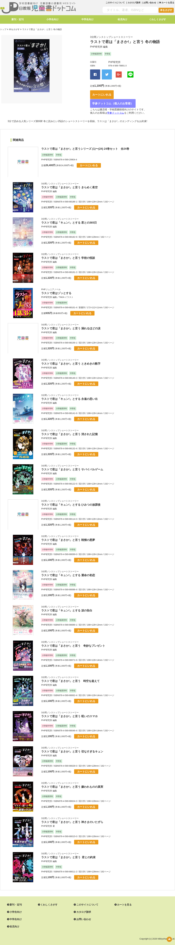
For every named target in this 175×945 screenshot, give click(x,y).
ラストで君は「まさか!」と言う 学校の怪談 (68, 252)
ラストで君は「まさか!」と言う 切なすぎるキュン (72, 746)
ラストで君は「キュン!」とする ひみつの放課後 (70, 499)
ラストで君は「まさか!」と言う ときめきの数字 (70, 358)
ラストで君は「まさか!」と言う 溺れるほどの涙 (70, 322)
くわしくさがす (157, 19)
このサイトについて (115, 2)
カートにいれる (104, 89)
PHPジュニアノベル (51, 284)
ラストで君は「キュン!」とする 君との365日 (69, 217)
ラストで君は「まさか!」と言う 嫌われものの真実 (72, 781)
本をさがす (166, 10)
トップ (3, 29)
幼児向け (122, 19)
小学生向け (52, 19)
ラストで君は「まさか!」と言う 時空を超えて (70, 675)
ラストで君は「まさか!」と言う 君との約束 (68, 851)
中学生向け (87, 19)
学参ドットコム (115, 107)
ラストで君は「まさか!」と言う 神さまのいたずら (72, 816)
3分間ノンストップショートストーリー (111, 36)
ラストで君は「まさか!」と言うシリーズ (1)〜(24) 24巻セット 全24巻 (85, 143)
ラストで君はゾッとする (56, 287)
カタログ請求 (134, 2)
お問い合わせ (149, 2)
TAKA (61, 291)
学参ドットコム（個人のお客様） (114, 98)
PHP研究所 (96, 46)
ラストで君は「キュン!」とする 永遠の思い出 (69, 393)
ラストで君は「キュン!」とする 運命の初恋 (68, 569)
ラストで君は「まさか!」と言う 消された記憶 (69, 428)
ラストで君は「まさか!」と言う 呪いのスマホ (69, 710)
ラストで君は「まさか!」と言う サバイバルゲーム (72, 464)
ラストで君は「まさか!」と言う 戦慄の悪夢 (68, 534)
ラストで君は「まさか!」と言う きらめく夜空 (69, 181)
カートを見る (117, 899)
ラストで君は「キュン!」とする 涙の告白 (66, 605)
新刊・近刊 (17, 19)
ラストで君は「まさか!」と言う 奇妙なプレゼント (73, 640)
